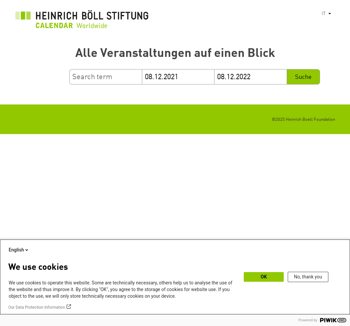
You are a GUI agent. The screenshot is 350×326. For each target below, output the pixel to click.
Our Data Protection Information (36, 307)
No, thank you (308, 276)
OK (264, 276)
